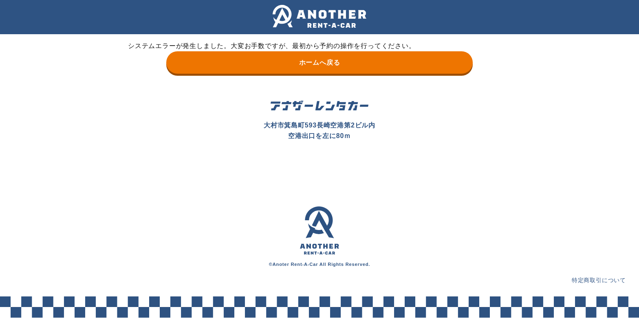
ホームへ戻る (319, 62)
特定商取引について (599, 280)
